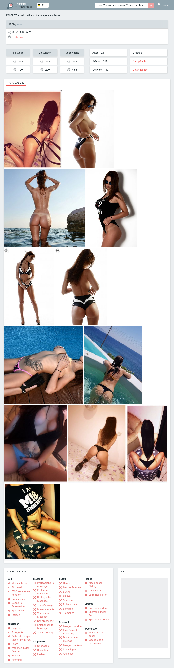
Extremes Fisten (98, 594)
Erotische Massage (42, 592)
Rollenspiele (70, 604)
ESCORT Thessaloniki (17, 15)
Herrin (66, 583)
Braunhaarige (140, 69)
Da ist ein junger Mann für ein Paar (21, 638)
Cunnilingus (69, 649)
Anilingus (68, 653)
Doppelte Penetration (18, 604)
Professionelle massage (45, 584)
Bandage (68, 608)
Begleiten (17, 628)
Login (163, 4)
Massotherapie (45, 609)
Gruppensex (18, 599)
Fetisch (16, 614)
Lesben (41, 654)
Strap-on (68, 600)
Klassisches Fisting (95, 584)
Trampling (68, 613)
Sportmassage (45, 621)
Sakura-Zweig (45, 632)
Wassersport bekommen (96, 641)
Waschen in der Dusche (20, 649)
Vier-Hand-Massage (43, 615)
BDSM (66, 591)
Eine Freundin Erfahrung (70, 632)
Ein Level (17, 587)
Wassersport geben (96, 634)
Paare (15, 644)
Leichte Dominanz (73, 587)
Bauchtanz (43, 650)
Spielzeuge (18, 610)
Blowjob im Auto (72, 645)
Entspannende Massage (45, 626)
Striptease (43, 645)
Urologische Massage (44, 599)
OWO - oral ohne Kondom (21, 593)
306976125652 (21, 32)
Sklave (67, 596)
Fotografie (17, 632)
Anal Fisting (95, 590)
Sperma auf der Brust (97, 613)
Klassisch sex (19, 583)
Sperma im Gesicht (99, 619)
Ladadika (34, 15)
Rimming (17, 659)
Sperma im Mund (98, 608)
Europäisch (139, 61)
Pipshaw (16, 655)
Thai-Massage (45, 605)
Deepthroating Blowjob (71, 639)
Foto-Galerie (16, 82)
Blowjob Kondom (72, 626)
